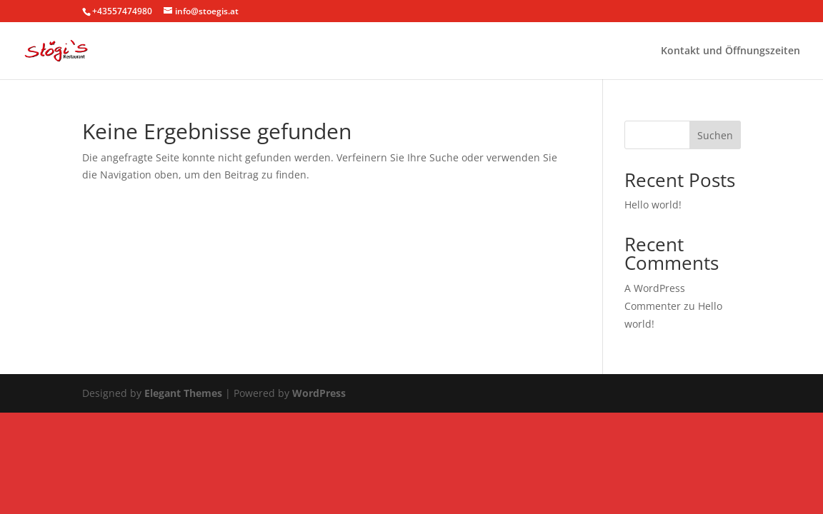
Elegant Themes (183, 393)
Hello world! (653, 204)
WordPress (319, 393)
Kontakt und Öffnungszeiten (730, 51)
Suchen (715, 135)
